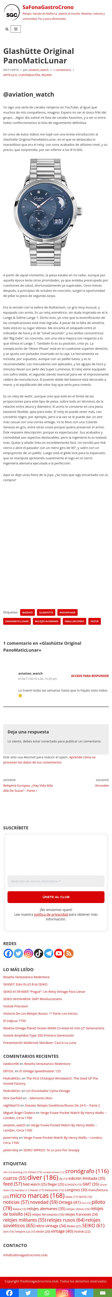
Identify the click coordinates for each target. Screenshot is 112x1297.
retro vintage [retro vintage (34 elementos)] (50, 1225)
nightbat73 (11, 1105)
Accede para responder (90, 676)
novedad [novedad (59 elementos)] (44, 1202)
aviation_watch (39, 70)
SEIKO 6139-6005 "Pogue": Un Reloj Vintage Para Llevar (44, 991)
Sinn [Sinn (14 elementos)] (8, 1231)
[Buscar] (7, 29)
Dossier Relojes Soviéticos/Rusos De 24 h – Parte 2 (62, 1105)
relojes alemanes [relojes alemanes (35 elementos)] (46, 1208)
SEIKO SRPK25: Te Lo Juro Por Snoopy (52, 1150)
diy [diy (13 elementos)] (63, 1178)
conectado (49, 741)
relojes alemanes (46, 621)
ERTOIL (8, 1071)
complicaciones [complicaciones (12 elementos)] (53, 1172)
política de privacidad (51, 914)
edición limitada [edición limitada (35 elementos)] (86, 1178)
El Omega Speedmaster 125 (40, 1071)
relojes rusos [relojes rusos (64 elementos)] (66, 1219)
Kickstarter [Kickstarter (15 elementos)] (54, 1190)
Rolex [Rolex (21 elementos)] (74, 1226)
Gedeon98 (11, 1063)
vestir (94, 621)
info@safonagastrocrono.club (25, 1255)
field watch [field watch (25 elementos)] (35, 1184)
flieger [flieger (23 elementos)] (56, 1184)
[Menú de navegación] (16, 29)
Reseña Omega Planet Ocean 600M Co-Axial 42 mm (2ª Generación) (53, 1028)
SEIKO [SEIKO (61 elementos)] (93, 1225)
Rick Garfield (12, 1098)
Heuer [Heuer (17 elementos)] (37, 1190)
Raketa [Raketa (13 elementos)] (19, 1209)
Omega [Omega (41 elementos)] (70, 1202)
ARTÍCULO (10, 75)
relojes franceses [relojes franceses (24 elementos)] (81, 1214)
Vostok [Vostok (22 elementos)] (82, 1231)
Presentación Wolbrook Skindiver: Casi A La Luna (39, 1042)
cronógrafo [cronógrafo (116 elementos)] (87, 1171)
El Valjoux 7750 (14, 1021)
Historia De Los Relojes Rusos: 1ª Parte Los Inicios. (40, 1013)
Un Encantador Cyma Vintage (48, 1091)
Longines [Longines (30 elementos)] (76, 1189)
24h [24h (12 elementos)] (7, 1172)
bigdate (27, 612)
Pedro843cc (12, 1078)
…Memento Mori (40, 1098)
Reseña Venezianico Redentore (26, 977)
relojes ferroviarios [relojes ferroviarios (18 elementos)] (48, 1214)
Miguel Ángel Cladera (19, 1112)
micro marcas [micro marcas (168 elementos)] (37, 1195)
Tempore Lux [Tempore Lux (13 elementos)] (25, 1231)
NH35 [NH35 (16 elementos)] (85, 1197)
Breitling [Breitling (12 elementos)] (20, 1172)
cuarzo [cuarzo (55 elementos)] (14, 1178)
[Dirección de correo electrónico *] (56, 881)
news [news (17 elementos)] (71, 1197)
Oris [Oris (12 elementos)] (86, 1202)
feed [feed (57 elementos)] (12, 1184)
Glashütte (46, 612)
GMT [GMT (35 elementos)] (91, 1184)
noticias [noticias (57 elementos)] (16, 1202)
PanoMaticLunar (17, 621)
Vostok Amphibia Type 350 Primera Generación (38, 1035)
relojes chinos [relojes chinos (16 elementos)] (78, 1209)
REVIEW (46, 75)
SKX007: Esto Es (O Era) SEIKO (25, 984)
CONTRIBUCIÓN (29, 75)
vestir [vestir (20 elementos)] (43, 1231)
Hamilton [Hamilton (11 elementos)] (22, 1190)
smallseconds (74, 621)
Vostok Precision (15, 1006)
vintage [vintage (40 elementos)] (62, 1231)
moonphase (67, 612)
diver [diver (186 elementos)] (42, 1177)
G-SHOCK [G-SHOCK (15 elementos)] (73, 1184)
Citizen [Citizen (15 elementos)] (35, 1172)
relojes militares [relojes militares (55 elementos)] (24, 1220)
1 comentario (62, 70)
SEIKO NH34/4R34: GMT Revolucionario (32, 999)
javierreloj (10, 1137)
